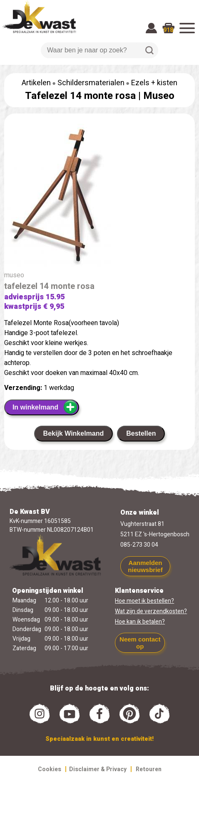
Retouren (149, 769)
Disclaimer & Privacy (98, 769)
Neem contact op (139, 643)
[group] (99, 197)
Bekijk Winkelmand (73, 433)
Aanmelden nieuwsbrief (145, 566)
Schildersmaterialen (90, 83)
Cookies (49, 769)
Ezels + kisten (154, 83)
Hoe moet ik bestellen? (144, 601)
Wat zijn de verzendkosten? (151, 611)
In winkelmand (45, 407)
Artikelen (36, 83)
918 (168, 30)
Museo (158, 96)
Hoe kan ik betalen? (140, 621)
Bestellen (141, 433)
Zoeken (149, 50)
